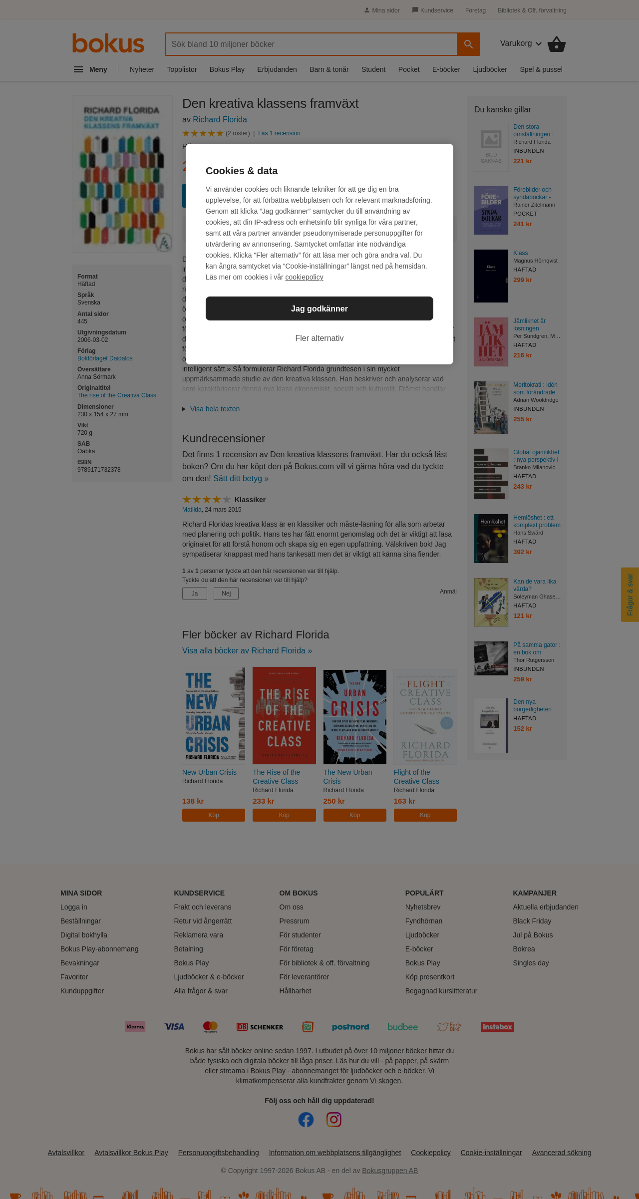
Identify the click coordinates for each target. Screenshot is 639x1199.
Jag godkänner (319, 308)
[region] (319, 254)
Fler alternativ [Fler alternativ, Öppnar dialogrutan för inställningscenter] (320, 338)
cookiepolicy (304, 277)
